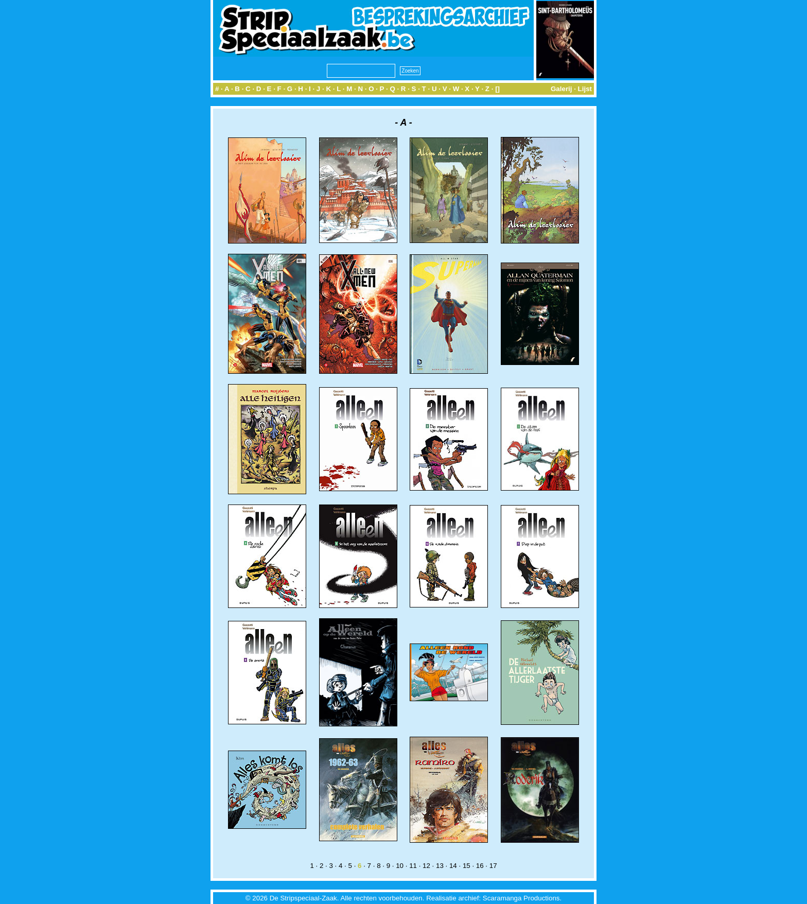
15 (466, 866)
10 (400, 866)
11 (413, 866)
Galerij (561, 89)
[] (497, 89)
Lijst (585, 89)
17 (493, 866)
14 (453, 866)
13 (440, 866)
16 (480, 866)
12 (426, 866)
